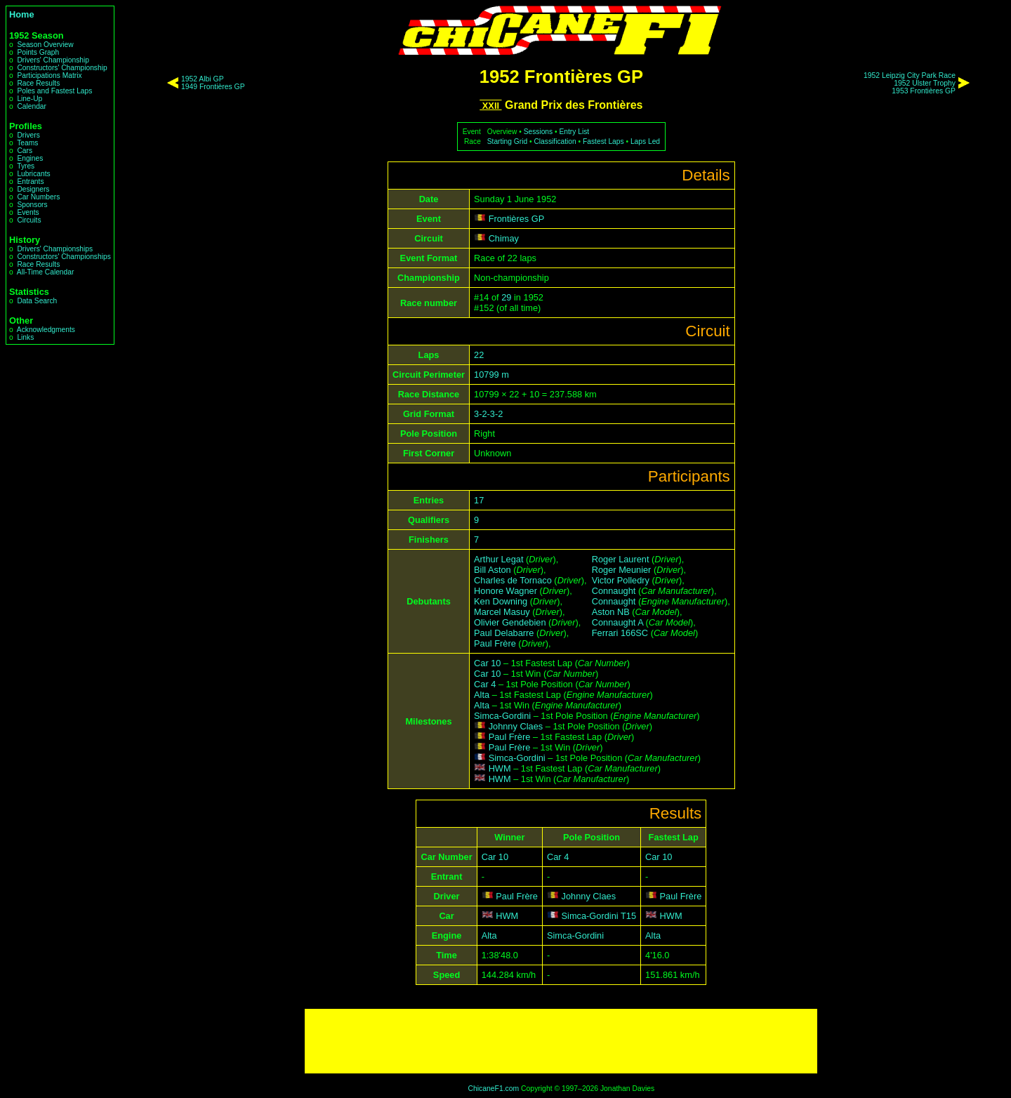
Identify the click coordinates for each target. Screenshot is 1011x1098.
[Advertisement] (561, 1041)
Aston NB (611, 612)
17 (479, 500)
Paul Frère (495, 643)
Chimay (504, 238)
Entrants (30, 181)
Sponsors (32, 205)
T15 (628, 916)
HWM (500, 768)
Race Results (38, 83)
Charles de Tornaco (513, 580)
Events (28, 212)
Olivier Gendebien (510, 622)
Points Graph (38, 52)
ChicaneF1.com (493, 1088)
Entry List (574, 131)
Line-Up (29, 98)
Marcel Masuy (502, 612)
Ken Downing (500, 601)
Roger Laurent (620, 559)
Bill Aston (492, 569)
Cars (24, 150)
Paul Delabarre (504, 633)
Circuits (29, 220)
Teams (27, 143)
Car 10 (487, 663)
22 (479, 355)
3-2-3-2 (488, 414)
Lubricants (33, 174)
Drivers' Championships (55, 249)
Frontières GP (517, 218)
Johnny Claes (516, 726)
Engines (30, 158)
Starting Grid (507, 141)
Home (21, 14)
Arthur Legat (498, 559)
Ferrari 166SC (620, 633)
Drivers (28, 135)
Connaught (614, 591)
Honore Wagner (505, 591)
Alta (481, 694)
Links (25, 337)
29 (506, 297)
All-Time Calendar (45, 272)
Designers (33, 189)
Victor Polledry (620, 580)
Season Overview (45, 44)
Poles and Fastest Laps (54, 91)
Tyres (25, 166)
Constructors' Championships (63, 256)
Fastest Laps (603, 141)
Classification (555, 141)
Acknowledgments (46, 329)
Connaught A (617, 622)
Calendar (31, 106)
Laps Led (645, 141)
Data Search (37, 301)
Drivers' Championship (53, 60)
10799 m (491, 374)
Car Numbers (38, 197)
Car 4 (485, 684)
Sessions (538, 131)
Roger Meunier (622, 569)
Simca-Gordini (502, 715)
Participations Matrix (49, 75)
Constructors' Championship (62, 68)
